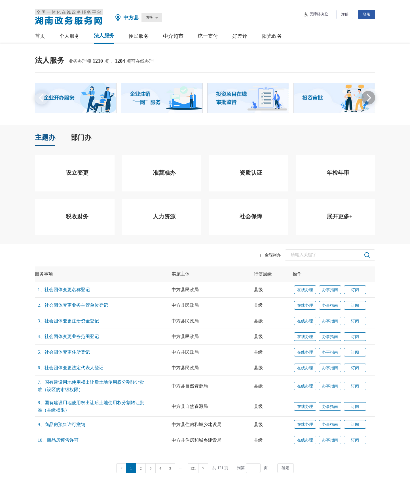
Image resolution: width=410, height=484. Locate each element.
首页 (40, 36)
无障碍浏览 (319, 14)
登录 (366, 14)
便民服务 (138, 36)
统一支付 (208, 36)
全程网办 (270, 255)
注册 (344, 14)
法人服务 (104, 35)
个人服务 (69, 36)
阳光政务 (272, 36)
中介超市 (173, 36)
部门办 (81, 137)
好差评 (240, 36)
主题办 (45, 137)
